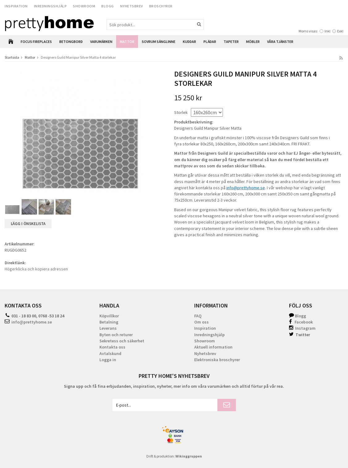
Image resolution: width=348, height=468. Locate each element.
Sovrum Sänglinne (158, 41)
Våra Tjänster (280, 41)
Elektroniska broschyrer (217, 359)
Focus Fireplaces (36, 41)
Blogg (107, 6)
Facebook (304, 322)
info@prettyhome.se (31, 322)
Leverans (108, 328)
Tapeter (231, 41)
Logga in (107, 359)
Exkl (340, 31)
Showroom (84, 6)
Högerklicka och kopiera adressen (36, 269)
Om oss (201, 322)
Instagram (302, 328)
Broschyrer (161, 6)
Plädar (209, 41)
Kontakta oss (112, 347)
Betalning (108, 322)
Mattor (127, 41)
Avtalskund (110, 353)
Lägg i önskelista (28, 223)
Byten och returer (116, 334)
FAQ (198, 316)
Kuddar (189, 41)
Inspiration (16, 6)
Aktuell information (213, 347)
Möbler (253, 41)
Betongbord (71, 41)
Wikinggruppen (188, 456)
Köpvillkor (109, 316)
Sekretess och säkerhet (121, 341)
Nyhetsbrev (131, 6)
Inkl (327, 31)
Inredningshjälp (50, 6)
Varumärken (101, 41)
